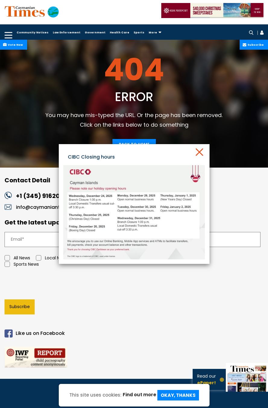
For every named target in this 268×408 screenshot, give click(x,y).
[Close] (198, 151)
